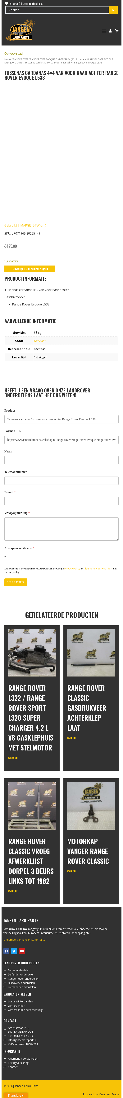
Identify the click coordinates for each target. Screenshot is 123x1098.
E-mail (10, 492)
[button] (104, 31)
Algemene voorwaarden (98, 568)
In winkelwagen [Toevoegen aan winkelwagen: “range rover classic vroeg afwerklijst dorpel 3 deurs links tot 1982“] (22, 901)
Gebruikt (39, 341)
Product (9, 410)
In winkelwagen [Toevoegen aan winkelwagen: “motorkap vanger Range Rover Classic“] (81, 881)
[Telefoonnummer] (61, 481)
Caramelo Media (109, 1094)
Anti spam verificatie (19, 548)
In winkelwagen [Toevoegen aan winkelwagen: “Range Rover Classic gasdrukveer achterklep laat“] (81, 747)
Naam (9, 451)
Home (7, 59)
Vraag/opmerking (17, 512)
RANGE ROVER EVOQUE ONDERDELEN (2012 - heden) (58, 59)
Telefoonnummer (15, 471)
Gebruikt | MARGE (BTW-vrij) (25, 225)
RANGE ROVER (20, 59)
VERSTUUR (16, 582)
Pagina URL (12, 431)
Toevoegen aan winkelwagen (29, 268)
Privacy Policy (72, 568)
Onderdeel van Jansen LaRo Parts (24, 939)
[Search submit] (113, 10)
